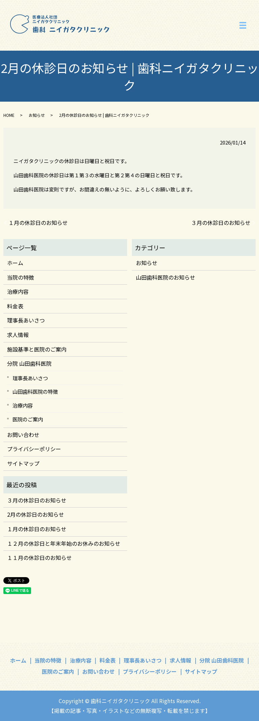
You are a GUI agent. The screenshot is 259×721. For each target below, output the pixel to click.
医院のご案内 (27, 419)
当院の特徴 (20, 277)
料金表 (15, 306)
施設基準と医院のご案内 (36, 349)
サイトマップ (23, 463)
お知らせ (37, 115)
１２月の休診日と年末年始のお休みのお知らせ (63, 543)
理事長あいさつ (26, 320)
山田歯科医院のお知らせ (165, 277)
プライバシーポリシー (34, 449)
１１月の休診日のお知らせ (39, 557)
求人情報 (18, 335)
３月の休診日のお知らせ (221, 222)
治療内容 (18, 291)
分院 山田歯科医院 (29, 363)
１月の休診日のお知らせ (38, 222)
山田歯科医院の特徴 (35, 391)
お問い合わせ (23, 435)
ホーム (15, 263)
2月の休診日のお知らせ (35, 514)
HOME (9, 115)
